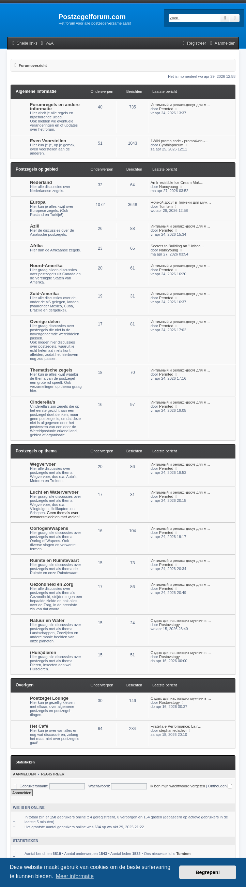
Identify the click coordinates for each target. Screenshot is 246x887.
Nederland (41, 182)
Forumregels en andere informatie (55, 106)
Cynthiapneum (171, 145)
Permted (166, 109)
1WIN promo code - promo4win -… (180, 141)
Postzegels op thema (36, 451)
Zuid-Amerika (44, 293)
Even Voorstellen (48, 140)
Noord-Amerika (46, 265)
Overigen (24, 685)
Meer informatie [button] (75, 876)
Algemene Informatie (36, 91)
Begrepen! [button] (208, 872)
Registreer (52, 774)
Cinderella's (42, 402)
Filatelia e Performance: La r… (176, 726)
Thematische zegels (51, 370)
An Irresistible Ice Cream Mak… (177, 182)
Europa (37, 202)
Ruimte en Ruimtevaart (54, 560)
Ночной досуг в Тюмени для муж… (181, 202)
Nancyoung (168, 187)
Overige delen (45, 321)
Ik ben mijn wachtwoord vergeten (177, 786)
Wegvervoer (43, 464)
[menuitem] (46, 43)
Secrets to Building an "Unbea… (177, 246)
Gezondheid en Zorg (51, 584)
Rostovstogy (169, 625)
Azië (34, 226)
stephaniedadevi (172, 730)
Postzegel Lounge (49, 698)
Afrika (36, 245)
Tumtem (166, 206)
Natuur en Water (47, 620)
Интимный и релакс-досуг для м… (180, 105)
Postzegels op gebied (37, 169)
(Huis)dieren (43, 652)
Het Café (39, 726)
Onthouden (220, 786)
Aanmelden (24, 774)
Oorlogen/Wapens (49, 528)
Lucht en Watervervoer (54, 492)
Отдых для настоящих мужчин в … (181, 621)
